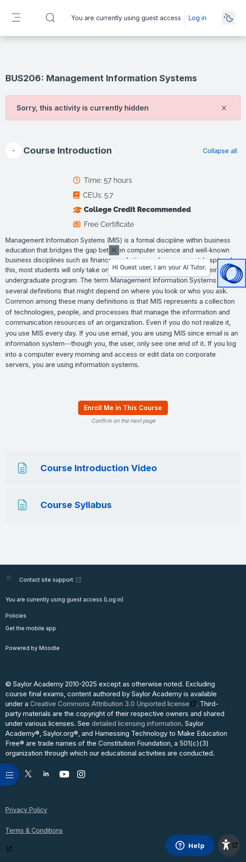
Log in (197, 18)
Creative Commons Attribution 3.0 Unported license (109, 703)
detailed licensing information (136, 723)
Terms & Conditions (34, 830)
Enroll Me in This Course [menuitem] (123, 407)
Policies (15, 615)
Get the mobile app (30, 628)
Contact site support (50, 579)
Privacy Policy (26, 809)
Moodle (49, 648)
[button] (50, 18)
